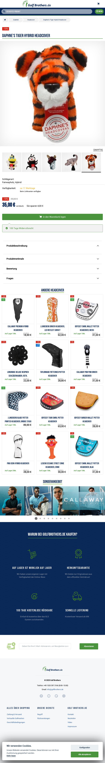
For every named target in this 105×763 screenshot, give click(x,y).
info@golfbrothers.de (55, 689)
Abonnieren (89, 646)
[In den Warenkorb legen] (52, 217)
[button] (36, 518)
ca (27, 188)
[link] (34, 607)
